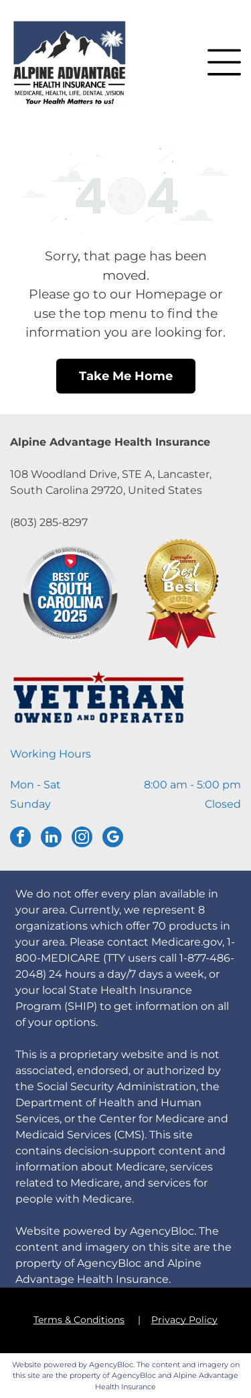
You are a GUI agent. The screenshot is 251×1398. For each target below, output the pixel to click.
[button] (224, 62)
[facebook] (20, 838)
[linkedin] (51, 838)
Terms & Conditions (78, 1320)
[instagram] (82, 838)
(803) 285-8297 (49, 522)
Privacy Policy (184, 1320)
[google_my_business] (112, 838)
